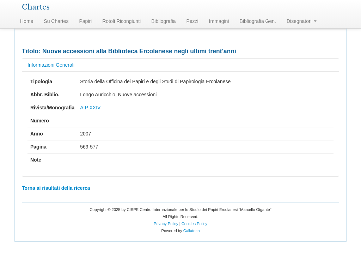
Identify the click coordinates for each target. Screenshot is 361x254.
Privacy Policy (166, 224)
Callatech (191, 231)
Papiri (85, 21)
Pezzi (192, 21)
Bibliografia (163, 21)
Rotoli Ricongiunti (121, 21)
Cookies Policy (194, 224)
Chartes (36, 7)
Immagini (219, 21)
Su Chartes (56, 21)
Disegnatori (302, 21)
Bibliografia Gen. (257, 21)
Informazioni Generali (50, 65)
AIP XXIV (90, 107)
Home (26, 21)
